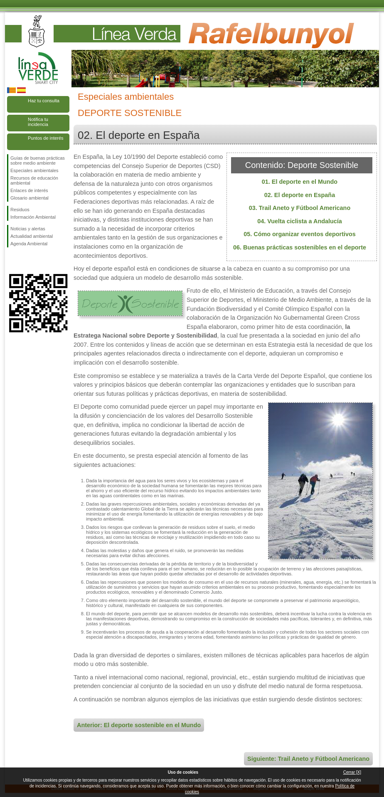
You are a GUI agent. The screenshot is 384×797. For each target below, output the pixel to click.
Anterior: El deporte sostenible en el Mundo (139, 725)
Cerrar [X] (352, 772)
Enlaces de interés (29, 190)
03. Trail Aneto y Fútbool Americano (299, 208)
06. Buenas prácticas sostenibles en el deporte (299, 247)
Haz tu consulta (43, 100)
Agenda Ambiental (28, 243)
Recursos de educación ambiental (34, 180)
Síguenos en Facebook (12, 261)
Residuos (20, 209)
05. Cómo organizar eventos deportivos (300, 234)
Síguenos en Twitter (26, 261)
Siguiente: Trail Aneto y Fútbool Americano (308, 758)
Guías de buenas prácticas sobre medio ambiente (37, 160)
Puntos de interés (46, 138)
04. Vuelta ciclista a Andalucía (299, 221)
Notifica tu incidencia (38, 122)
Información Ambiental (33, 217)
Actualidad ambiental (31, 236)
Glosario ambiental (29, 197)
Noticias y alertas (27, 228)
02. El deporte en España (299, 195)
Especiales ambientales (34, 170)
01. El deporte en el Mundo (299, 181)
